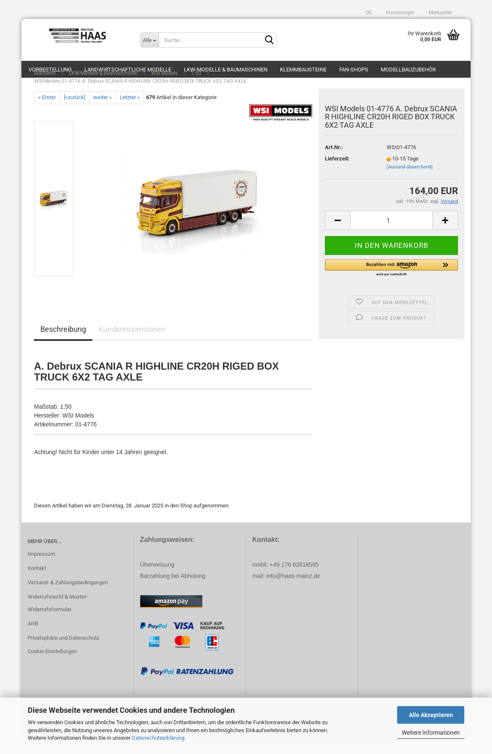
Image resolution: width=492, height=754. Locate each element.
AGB (33, 640)
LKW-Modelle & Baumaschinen (225, 69)
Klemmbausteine (303, 69)
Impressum (41, 570)
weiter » (102, 114)
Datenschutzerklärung (158, 738)
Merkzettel (439, 13)
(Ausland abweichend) (410, 184)
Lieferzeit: (337, 175)
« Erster (47, 114)
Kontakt (37, 585)
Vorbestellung (50, 69)
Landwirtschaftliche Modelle (127, 69)
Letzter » (130, 114)
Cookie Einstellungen (52, 668)
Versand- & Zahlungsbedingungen (68, 599)
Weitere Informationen (431, 732)
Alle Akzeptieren (431, 715)
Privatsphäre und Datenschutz (63, 655)
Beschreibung (63, 346)
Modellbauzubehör (408, 69)
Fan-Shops (353, 69)
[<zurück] (74, 114)
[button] (391, 285)
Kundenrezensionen (132, 346)
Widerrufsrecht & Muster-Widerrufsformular (58, 619)
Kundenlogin (400, 13)
